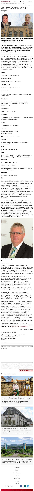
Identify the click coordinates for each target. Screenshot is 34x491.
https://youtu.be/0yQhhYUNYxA (19, 326)
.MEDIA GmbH (26, 489)
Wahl (22, 334)
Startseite (3, 3)
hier (15, 368)
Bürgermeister (4, 334)
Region (18, 334)
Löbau (14, 334)
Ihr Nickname (3, 339)
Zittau (25, 334)
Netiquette (26, 368)
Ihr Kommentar (4, 348)
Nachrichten (8, 3)
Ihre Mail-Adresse (4, 342)
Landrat (9, 334)
